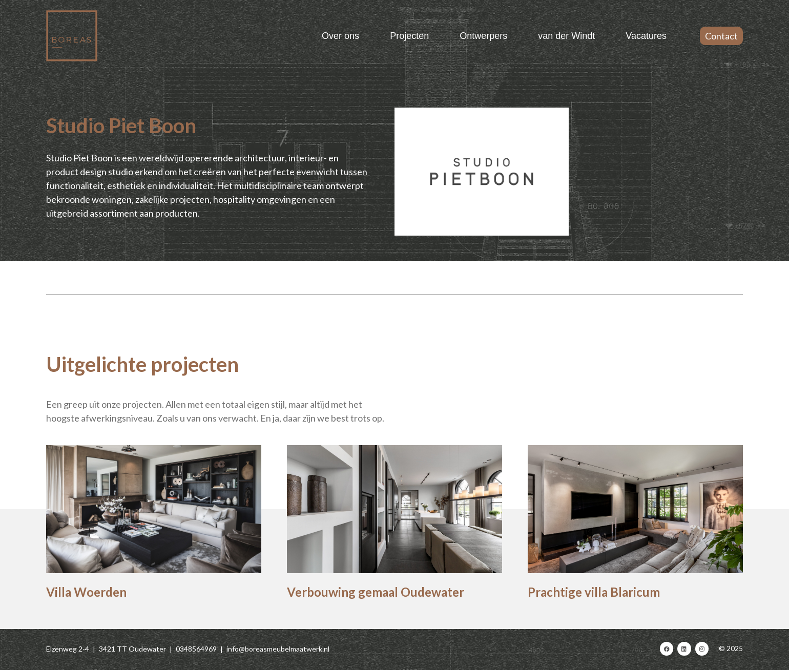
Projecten (409, 36)
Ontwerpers (483, 36)
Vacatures (646, 36)
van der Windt (566, 36)
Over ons (340, 36)
